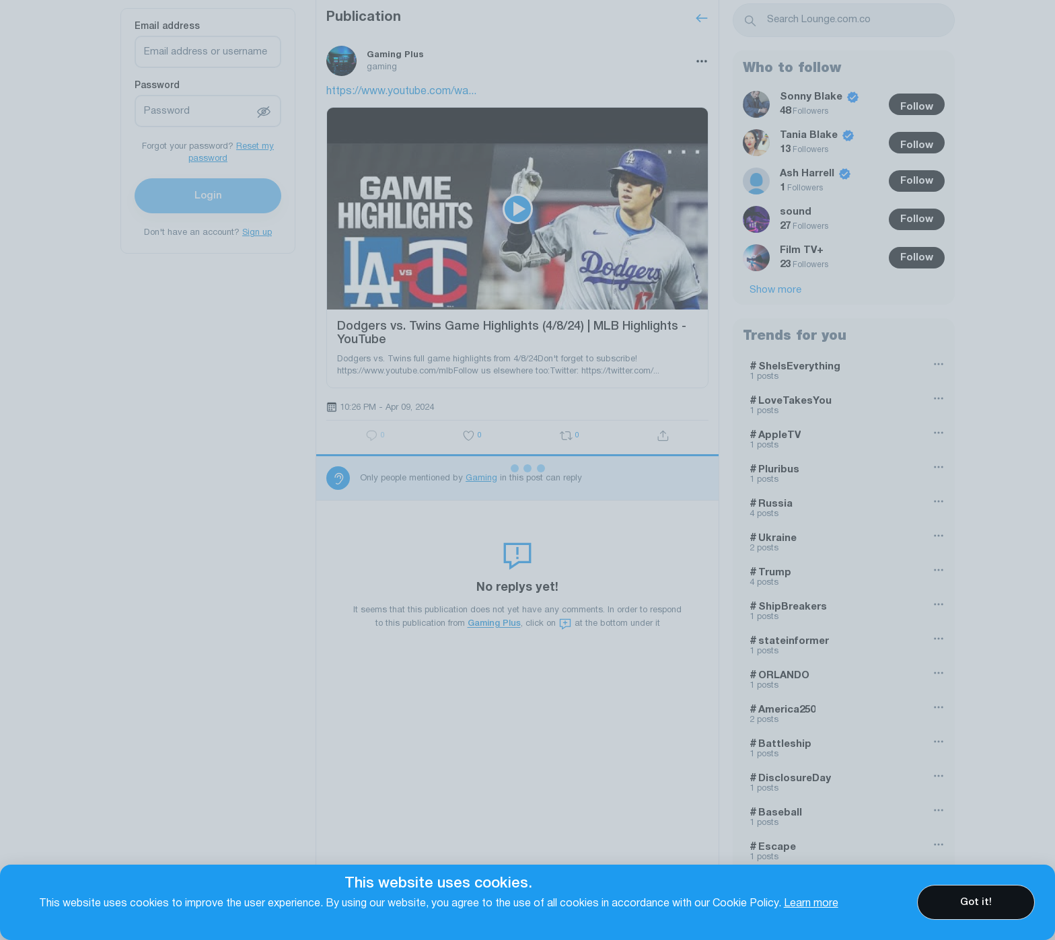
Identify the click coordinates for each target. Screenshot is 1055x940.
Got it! (976, 902)
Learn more (811, 903)
